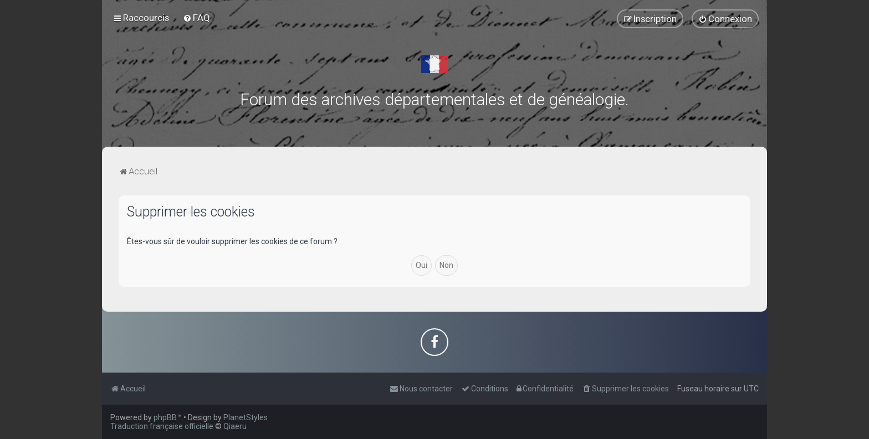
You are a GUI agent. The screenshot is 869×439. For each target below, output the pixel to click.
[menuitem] (196, 17)
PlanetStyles (245, 417)
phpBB (165, 417)
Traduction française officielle (161, 426)
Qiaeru (235, 426)
